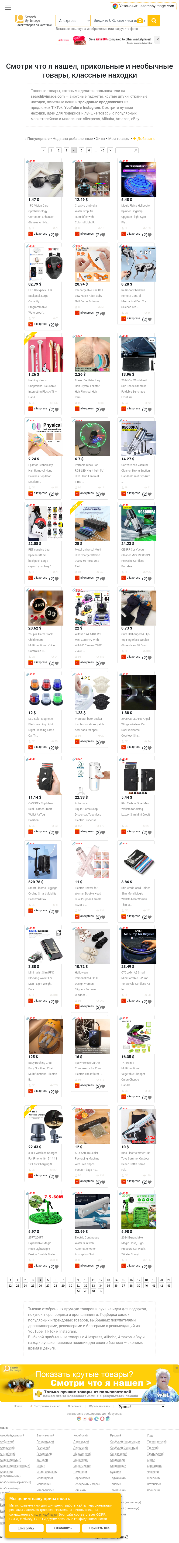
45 (85, 1291)
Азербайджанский (12, 1435)
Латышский (81, 1441)
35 (108, 1285)
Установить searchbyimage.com (143, 6)
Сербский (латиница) (124, 1447)
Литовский (80, 1447)
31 (78, 1285)
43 (168, 1285)
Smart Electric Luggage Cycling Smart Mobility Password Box (42, 893)
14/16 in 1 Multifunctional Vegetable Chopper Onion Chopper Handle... (133, 1074)
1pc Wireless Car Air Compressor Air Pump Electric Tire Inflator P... (89, 1068)
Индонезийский (47, 1472)
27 (47, 1285)
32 (85, 1285)
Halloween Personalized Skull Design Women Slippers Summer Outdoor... (86, 984)
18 (146, 1280)
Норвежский (81, 1478)
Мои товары (119, 138)
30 (70, 1285)
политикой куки (45, 1514)
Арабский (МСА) (10, 1459)
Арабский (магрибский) (15, 1482)
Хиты (100, 138)
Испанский (44, 1484)
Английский (8, 1453)
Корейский (80, 1435)
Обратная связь (99, 1406)
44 (78, 1291)
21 (168, 1280)
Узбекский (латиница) (124, 1508)
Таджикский (118, 1478)
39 (138, 1285)
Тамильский (118, 1490)
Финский (152, 1447)
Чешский (153, 1472)
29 (63, 1285)
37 (123, 1285)
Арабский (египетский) (15, 1466)
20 (161, 1280)
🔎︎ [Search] (135, 150)
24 (25, 1285)
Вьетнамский (45, 1435)
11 (93, 1280)
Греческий (43, 1447)
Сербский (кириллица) (125, 1441)
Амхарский (7, 1447)
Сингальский (118, 1453)
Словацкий (117, 1459)
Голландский (45, 1441)
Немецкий (80, 1472)
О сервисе (74, 1406)
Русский (115, 1435)
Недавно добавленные (73, 138)
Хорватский (154, 1466)
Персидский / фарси (86, 1484)
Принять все (99, 1528)
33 (93, 1285)
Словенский (118, 1466)
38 (131, 1285)
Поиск (18, 1406)
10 (85, 1280)
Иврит (41, 1466)
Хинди (151, 1459)
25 (32, 1285)
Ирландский (45, 1478)
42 (161, 1285)
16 (131, 1280)
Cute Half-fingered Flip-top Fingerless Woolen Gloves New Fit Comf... (135, 640)
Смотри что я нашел (45, 1406)
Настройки (26, 1528)
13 (108, 1280)
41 (153, 1285)
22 (10, 1285)
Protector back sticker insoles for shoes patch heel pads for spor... (89, 724)
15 (123, 1280)
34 (100, 1285)
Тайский (115, 1484)
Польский (79, 1490)
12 (100, 1280)
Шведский (153, 1478)
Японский (153, 1490)
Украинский (118, 1514)
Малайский (80, 1459)
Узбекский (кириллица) (125, 1502)
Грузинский (44, 1453)
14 (115, 1280)
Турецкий (116, 1496)
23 (17, 1285)
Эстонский (154, 1484)
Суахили (115, 1472)
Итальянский (45, 1490)
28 (55, 1285)
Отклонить (63, 1528)
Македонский (82, 1453)
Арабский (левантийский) (10, 1474)
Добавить (144, 138)
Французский (155, 1453)
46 (102, 150)
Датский (42, 1459)
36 (115, 1285)
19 (153, 1280)
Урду (150, 1435)
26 (40, 1285)
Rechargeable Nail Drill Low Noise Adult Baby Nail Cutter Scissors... (89, 296)
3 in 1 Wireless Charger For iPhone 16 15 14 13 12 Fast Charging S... (42, 1158)
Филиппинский (156, 1441)
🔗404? (30, 161)
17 (138, 1280)
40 (146, 1285)
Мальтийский (82, 1466)
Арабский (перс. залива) (10, 1490)
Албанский (7, 1441)
